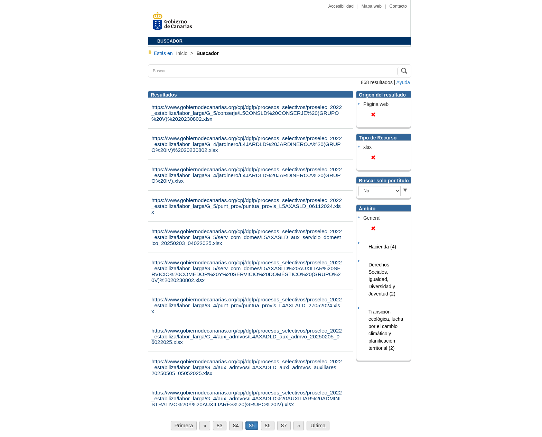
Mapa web (372, 6)
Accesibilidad (341, 6)
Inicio (182, 53)
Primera (184, 425)
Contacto (398, 6)
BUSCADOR (170, 41)
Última (318, 425)
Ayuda (403, 82)
